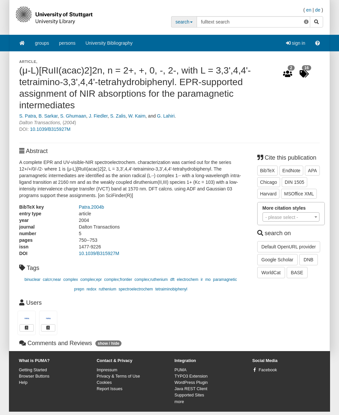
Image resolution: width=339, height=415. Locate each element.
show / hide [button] (108, 343)
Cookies (104, 382)
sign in (295, 43)
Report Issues (109, 389)
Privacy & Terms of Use (118, 376)
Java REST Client (190, 389)
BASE (297, 272)
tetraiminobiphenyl (171, 289)
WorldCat (271, 272)
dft (172, 279)
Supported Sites (189, 395)
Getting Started (33, 370)
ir (202, 279)
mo (208, 279)
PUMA (180, 370)
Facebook (268, 370)
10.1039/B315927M (50, 129)
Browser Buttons (34, 376)
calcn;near (52, 279)
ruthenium (107, 289)
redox (91, 289)
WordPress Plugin (191, 382)
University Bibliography (108, 43)
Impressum (107, 370)
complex (70, 279)
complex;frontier (118, 279)
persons (67, 43)
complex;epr (91, 279)
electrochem (187, 279)
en (309, 10)
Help (23, 382)
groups (42, 43)
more (179, 401)
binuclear (32, 279)
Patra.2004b (91, 207)
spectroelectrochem (136, 289)
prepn (79, 289)
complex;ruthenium (151, 279)
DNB (309, 259)
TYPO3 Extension (191, 376)
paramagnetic (225, 279)
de (317, 10)
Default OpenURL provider (289, 246)
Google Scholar (278, 259)
